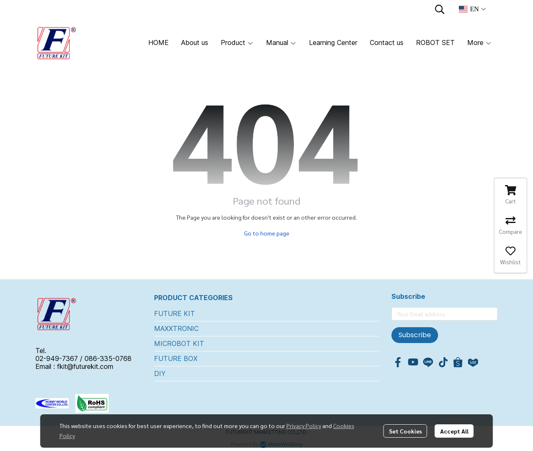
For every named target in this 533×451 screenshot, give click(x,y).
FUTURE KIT (174, 313)
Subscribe (415, 335)
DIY (160, 373)
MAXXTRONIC (176, 328)
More (479, 42)
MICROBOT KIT (179, 343)
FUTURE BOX (175, 358)
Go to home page (266, 233)
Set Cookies (405, 431)
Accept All (454, 431)
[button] (440, 9)
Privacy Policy (303, 425)
